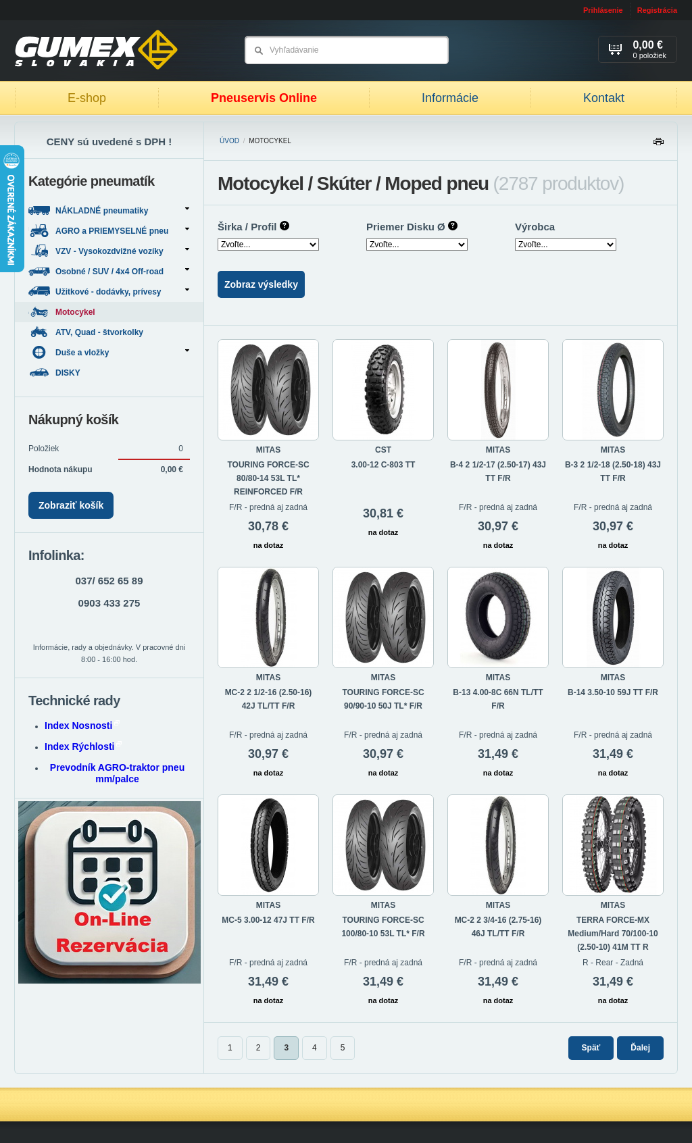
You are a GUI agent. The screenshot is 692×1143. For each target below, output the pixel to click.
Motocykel (61, 311)
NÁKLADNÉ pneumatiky (108, 210)
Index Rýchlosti (83, 746)
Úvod (229, 141)
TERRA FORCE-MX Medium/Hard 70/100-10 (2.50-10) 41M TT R (613, 933)
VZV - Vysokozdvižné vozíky (108, 251)
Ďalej (640, 1047)
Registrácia (657, 10)
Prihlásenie (603, 10)
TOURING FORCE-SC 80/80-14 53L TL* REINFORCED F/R (268, 478)
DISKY (55, 372)
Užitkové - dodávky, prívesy (108, 291)
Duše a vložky (108, 352)
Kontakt (603, 98)
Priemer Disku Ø (412, 226)
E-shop (87, 98)
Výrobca (535, 226)
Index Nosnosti (82, 725)
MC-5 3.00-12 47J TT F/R (268, 920)
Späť (591, 1047)
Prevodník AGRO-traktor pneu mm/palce (117, 773)
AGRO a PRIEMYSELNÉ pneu (108, 230)
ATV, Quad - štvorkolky (86, 332)
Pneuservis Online (264, 98)
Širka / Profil (253, 226)
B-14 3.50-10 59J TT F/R (613, 692)
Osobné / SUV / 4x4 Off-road (108, 271)
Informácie (450, 98)
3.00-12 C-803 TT (383, 464)
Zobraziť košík (71, 505)
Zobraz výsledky (261, 284)
